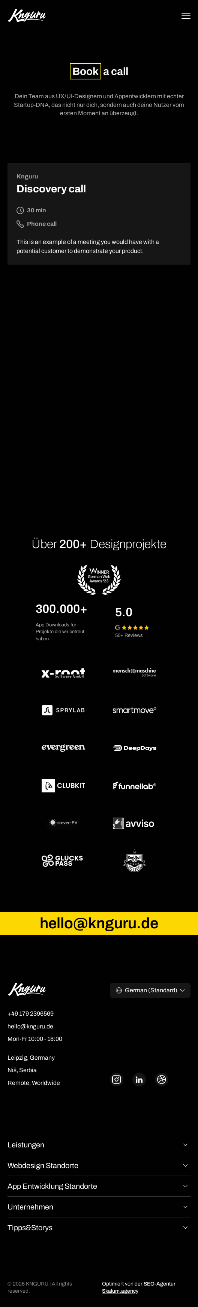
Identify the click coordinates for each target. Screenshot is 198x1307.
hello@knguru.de (30, 1026)
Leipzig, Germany (31, 1057)
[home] (27, 16)
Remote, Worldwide (34, 1083)
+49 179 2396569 (31, 1013)
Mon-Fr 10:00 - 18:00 (35, 1039)
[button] (186, 17)
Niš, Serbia (22, 1070)
